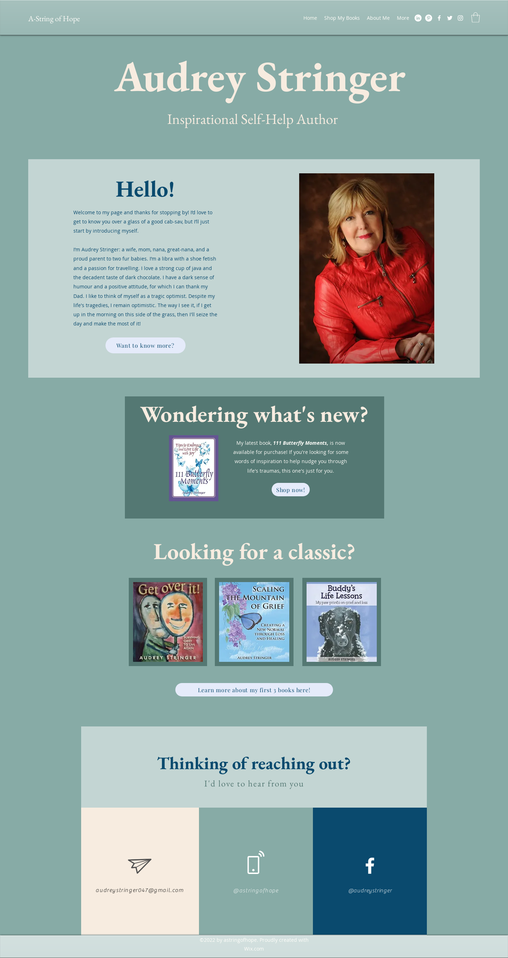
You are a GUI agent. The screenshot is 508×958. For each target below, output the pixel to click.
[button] (475, 17)
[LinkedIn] (418, 18)
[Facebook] (439, 18)
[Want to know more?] (145, 345)
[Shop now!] (291, 489)
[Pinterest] (428, 18)
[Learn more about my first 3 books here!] (254, 689)
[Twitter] (449, 18)
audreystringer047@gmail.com (139, 890)
